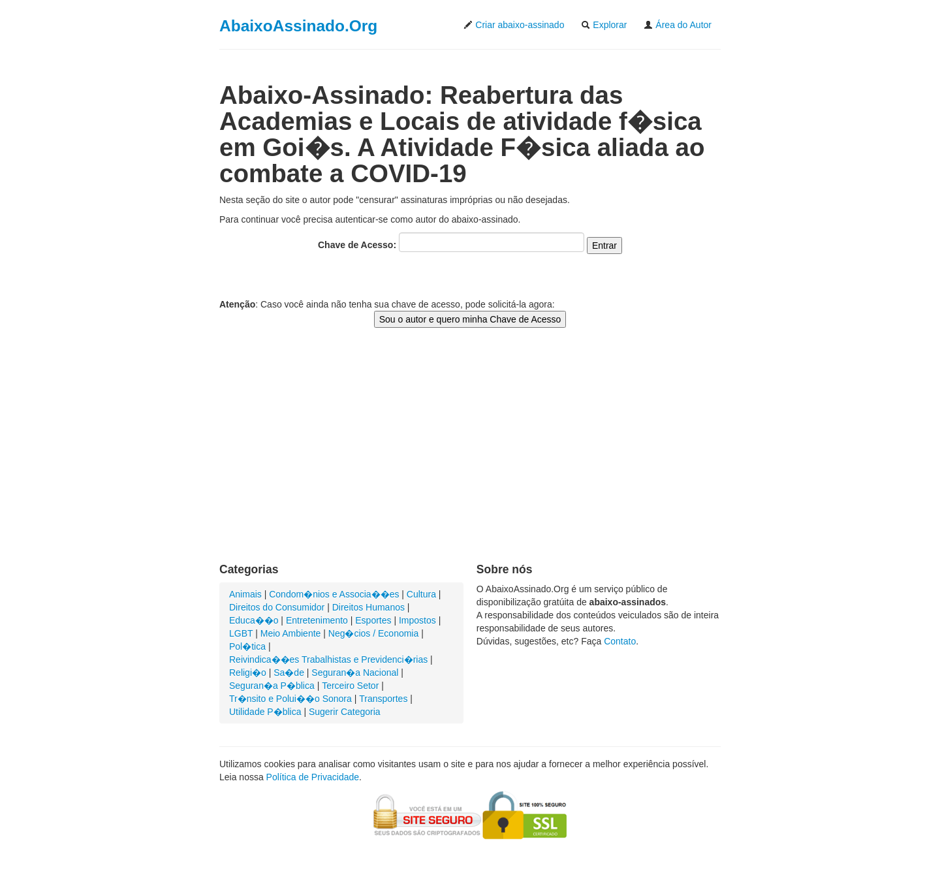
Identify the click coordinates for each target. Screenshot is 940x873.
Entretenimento (317, 620)
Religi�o (247, 672)
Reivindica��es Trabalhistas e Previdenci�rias (328, 659)
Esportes (373, 620)
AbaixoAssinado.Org (298, 26)
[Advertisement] (470, 458)
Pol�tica (247, 646)
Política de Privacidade (312, 777)
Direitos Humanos (368, 607)
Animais (245, 594)
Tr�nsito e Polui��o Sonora (290, 698)
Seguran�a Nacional (354, 672)
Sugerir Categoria (345, 711)
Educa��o (253, 620)
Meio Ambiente (290, 633)
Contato (620, 641)
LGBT (241, 633)
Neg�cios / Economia (373, 633)
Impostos (417, 620)
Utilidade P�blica (265, 711)
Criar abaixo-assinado (513, 25)
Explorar (604, 25)
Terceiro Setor (350, 685)
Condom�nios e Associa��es (334, 594)
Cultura (421, 594)
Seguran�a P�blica (272, 685)
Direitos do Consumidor (276, 607)
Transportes (383, 698)
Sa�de (289, 672)
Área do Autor (678, 25)
